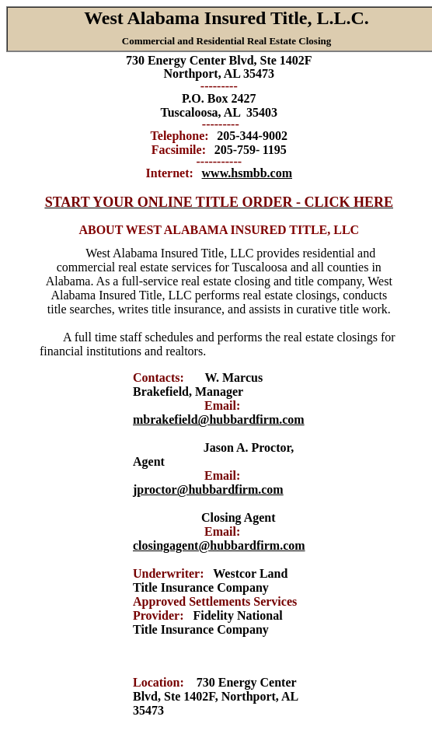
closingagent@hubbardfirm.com (219, 545)
